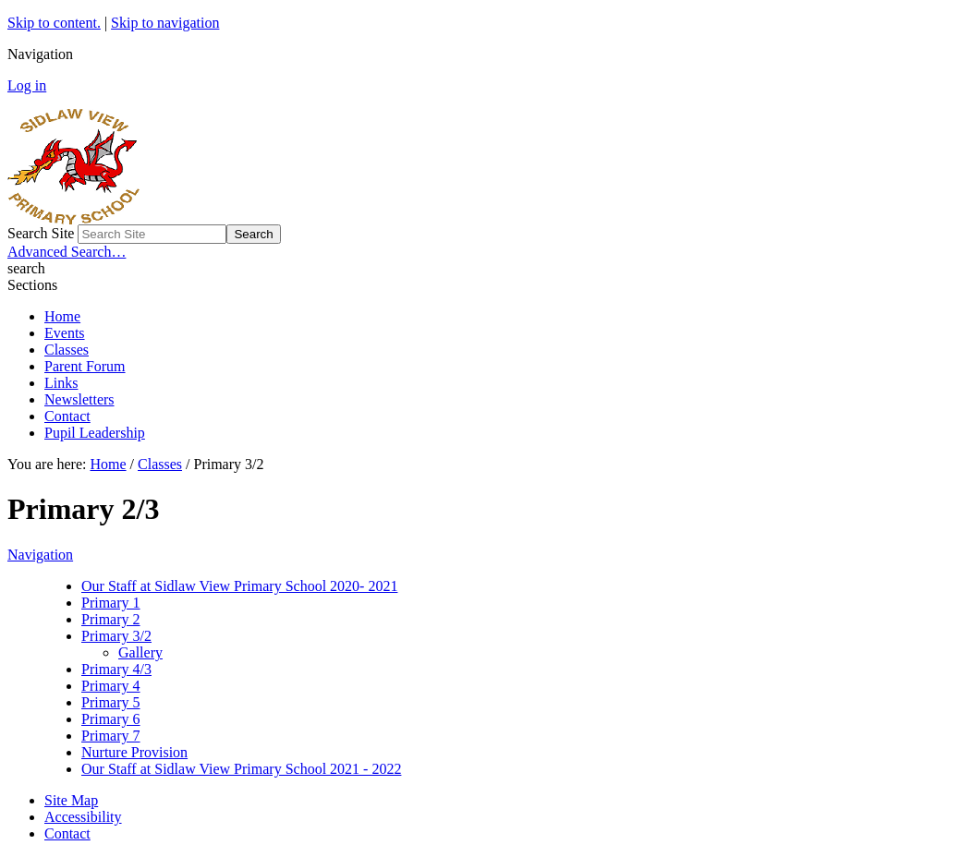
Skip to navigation (165, 22)
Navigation (40, 554)
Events (64, 333)
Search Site (40, 233)
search (26, 268)
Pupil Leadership (94, 433)
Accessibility (83, 817)
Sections (32, 285)
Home (62, 316)
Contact (67, 416)
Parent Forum (85, 366)
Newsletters (79, 399)
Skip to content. (54, 22)
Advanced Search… (66, 252)
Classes (66, 349)
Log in (26, 85)
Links (61, 383)
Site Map (71, 800)
